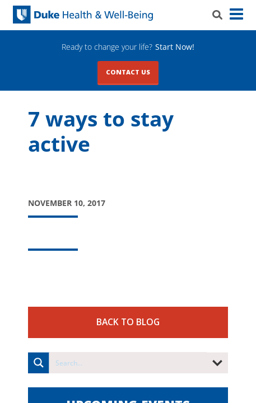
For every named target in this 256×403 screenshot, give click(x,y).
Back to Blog (128, 322)
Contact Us (128, 72)
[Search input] (128, 363)
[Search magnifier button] (38, 362)
